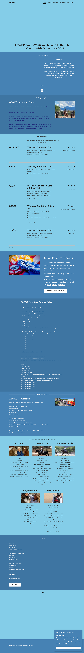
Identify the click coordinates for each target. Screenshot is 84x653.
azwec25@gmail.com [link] (14, 578)
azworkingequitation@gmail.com (24, 422)
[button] (73, 2)
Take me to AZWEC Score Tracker (55, 290)
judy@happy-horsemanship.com (17, 432)
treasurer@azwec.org (20, 420)
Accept (68, 648)
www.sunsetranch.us (33, 511)
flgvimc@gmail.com (14, 559)
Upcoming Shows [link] (64, 2)
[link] (13, 2)
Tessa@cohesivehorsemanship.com (42, 468)
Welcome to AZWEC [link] (53, 2)
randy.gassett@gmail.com (56, 285)
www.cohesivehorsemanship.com (42, 464)
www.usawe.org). (59, 65)
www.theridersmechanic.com (56, 515)
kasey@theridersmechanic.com (55, 513)
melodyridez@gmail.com (15, 549)
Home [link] (44, 2)
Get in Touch (15, 584)
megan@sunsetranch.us (32, 509)
